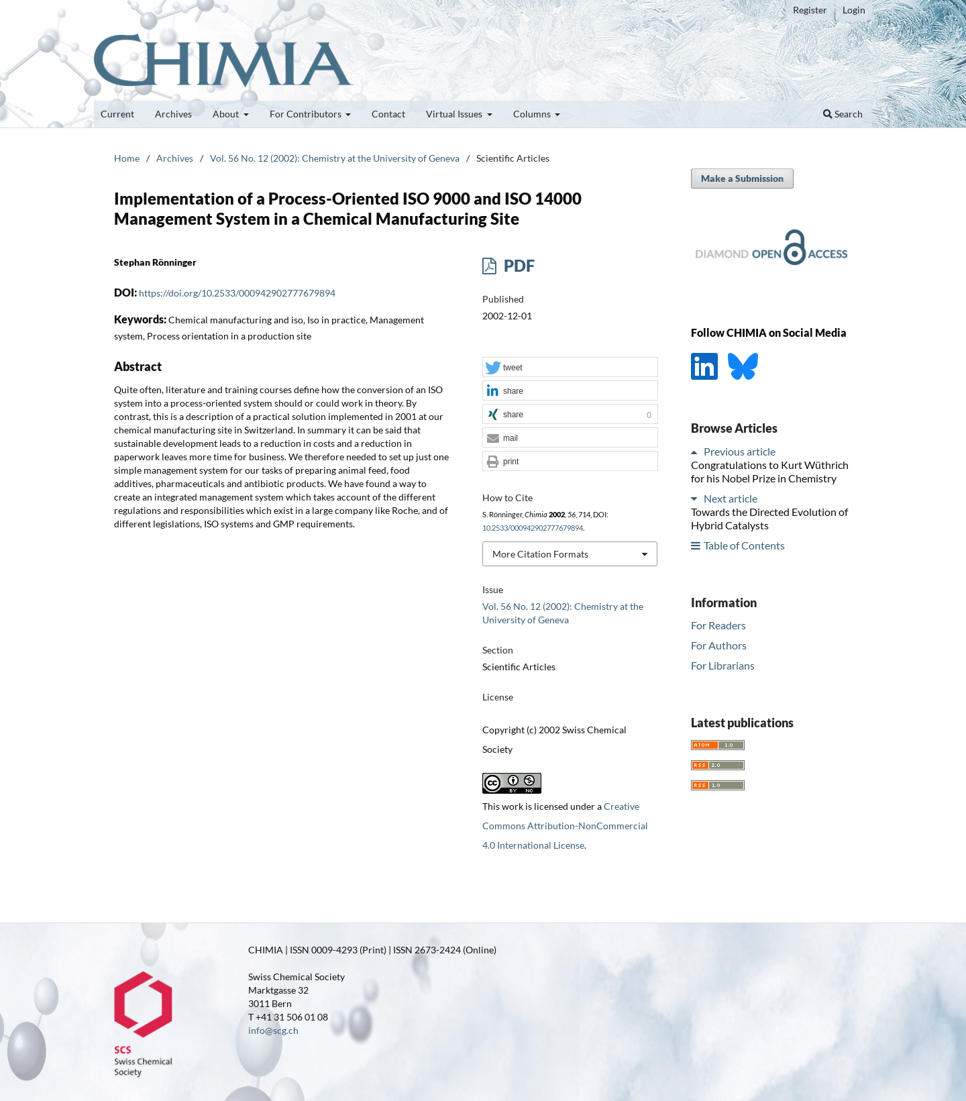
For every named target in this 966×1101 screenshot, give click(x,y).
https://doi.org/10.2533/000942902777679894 (237, 293)
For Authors (719, 645)
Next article (730, 498)
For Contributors (306, 113)
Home (127, 158)
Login (854, 9)
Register (810, 9)
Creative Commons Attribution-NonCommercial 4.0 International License (565, 825)
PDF (517, 265)
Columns (533, 113)
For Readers (718, 625)
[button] (570, 368)
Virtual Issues (455, 113)
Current (117, 113)
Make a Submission (742, 178)
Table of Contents (744, 545)
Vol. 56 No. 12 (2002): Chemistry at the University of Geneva (335, 158)
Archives (173, 113)
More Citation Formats (540, 554)
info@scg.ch (273, 1030)
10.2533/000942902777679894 (532, 528)
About (227, 113)
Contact (388, 113)
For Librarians (723, 665)
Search (843, 113)
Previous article (739, 451)
